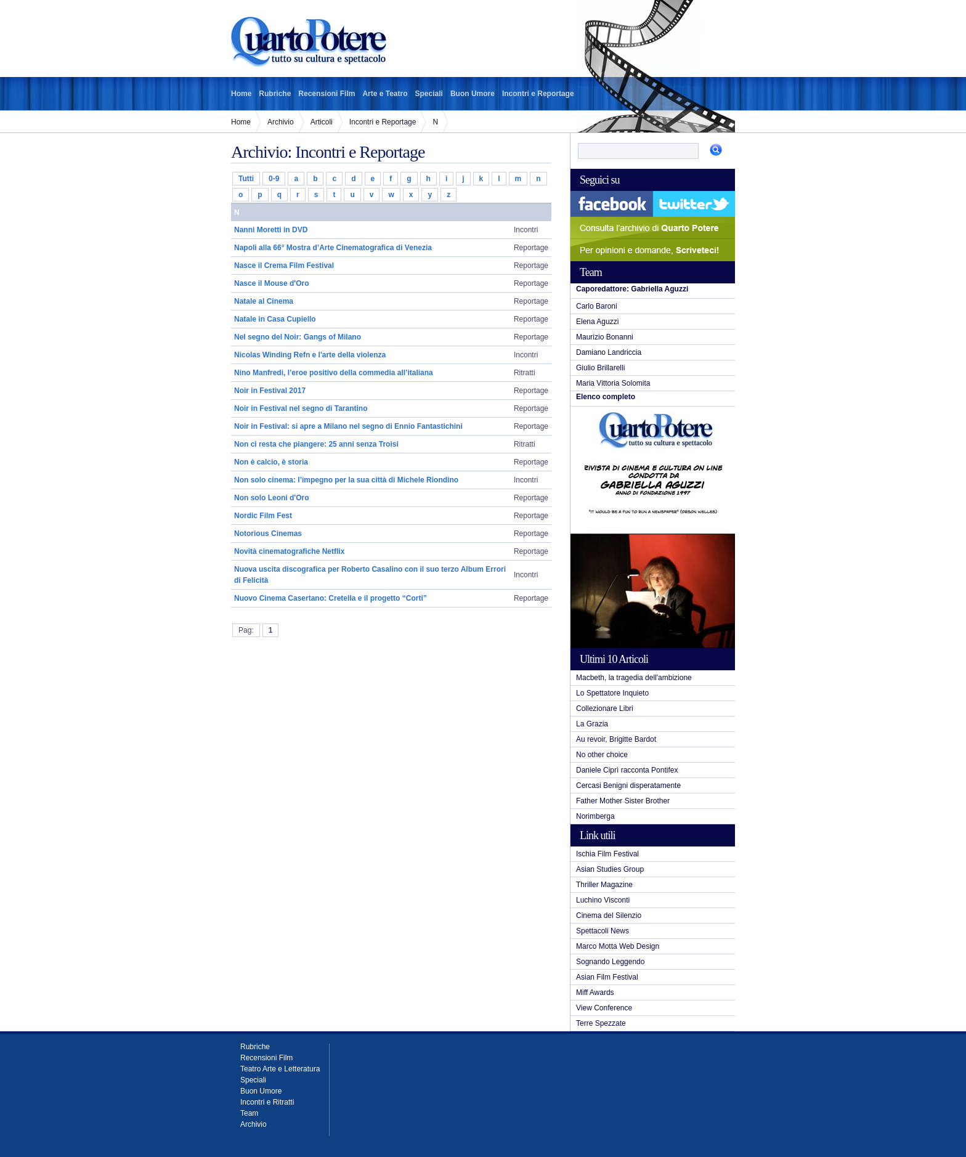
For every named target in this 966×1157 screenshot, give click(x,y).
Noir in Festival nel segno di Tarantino (300, 408)
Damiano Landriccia (608, 352)
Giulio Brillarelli (600, 367)
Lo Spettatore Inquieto (612, 693)
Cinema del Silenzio (608, 915)
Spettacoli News (602, 931)
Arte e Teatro (384, 93)
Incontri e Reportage (538, 93)
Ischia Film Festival (607, 854)
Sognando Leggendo (610, 961)
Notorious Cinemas (268, 533)
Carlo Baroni (596, 306)
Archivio (280, 122)
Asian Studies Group (610, 869)
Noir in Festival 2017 (270, 390)
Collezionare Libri (604, 708)
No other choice (602, 754)
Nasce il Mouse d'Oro (271, 283)
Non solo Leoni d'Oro (271, 497)
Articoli (321, 122)
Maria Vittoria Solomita (613, 383)
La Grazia (592, 724)
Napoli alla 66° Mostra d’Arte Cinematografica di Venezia (333, 247)
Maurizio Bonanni (604, 337)
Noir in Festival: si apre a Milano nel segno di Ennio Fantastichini (348, 426)
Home (241, 93)
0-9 (274, 178)
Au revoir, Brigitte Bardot (616, 739)
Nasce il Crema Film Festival (284, 265)
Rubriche (275, 93)
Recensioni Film (326, 93)
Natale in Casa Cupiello (275, 319)
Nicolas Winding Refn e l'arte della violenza (310, 355)
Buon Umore (472, 93)
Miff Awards (595, 992)
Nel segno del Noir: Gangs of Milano (297, 337)
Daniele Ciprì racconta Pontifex (627, 770)
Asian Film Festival (607, 977)
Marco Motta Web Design (617, 946)
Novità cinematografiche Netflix (289, 551)
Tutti (246, 178)
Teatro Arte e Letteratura (280, 1069)
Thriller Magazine (604, 884)
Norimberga (595, 816)
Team (249, 1113)
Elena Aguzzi (597, 321)
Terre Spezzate (601, 1023)
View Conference (604, 1008)
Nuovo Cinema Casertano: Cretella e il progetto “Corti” (330, 598)
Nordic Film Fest (263, 515)
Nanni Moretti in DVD (270, 229)
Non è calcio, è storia (271, 462)
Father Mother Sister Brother (623, 801)
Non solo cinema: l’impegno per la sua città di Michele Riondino (346, 480)
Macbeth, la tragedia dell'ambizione (634, 677)
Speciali (429, 93)
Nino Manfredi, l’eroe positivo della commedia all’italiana (333, 372)
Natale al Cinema (263, 301)
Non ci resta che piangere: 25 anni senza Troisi (316, 444)
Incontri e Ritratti (267, 1102)
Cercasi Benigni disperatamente (628, 785)
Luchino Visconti (603, 900)
